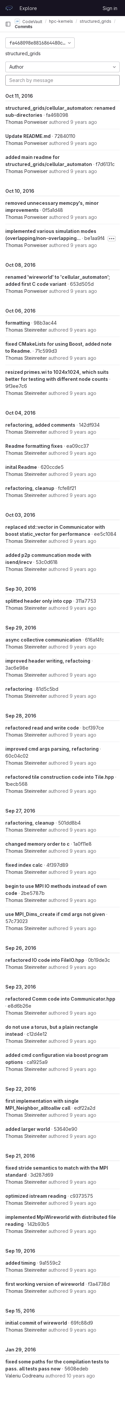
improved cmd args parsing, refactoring (52, 749)
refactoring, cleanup (29, 488)
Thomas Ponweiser (26, 122)
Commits (23, 26)
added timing (20, 1263)
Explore (28, 8)
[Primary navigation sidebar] (8, 24)
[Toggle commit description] (112, 238)
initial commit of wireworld (36, 1323)
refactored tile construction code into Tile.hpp (59, 777)
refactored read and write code (42, 728)
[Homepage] (9, 8)
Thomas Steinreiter (26, 330)
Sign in (110, 8)
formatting (17, 323)
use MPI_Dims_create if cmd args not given (55, 914)
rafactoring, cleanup (29, 823)
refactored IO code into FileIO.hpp (44, 960)
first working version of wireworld (44, 1284)
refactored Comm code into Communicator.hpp (60, 999)
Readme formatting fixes (34, 446)
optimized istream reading (35, 1196)
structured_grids (23, 53)
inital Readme (21, 467)
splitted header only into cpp (38, 601)
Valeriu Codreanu (24, 1375)
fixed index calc (24, 865)
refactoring (18, 689)
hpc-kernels (61, 21)
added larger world (27, 1129)
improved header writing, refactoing (47, 661)
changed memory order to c (37, 844)
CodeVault (28, 21)
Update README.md (28, 136)
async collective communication (43, 640)
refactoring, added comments (40, 425)
